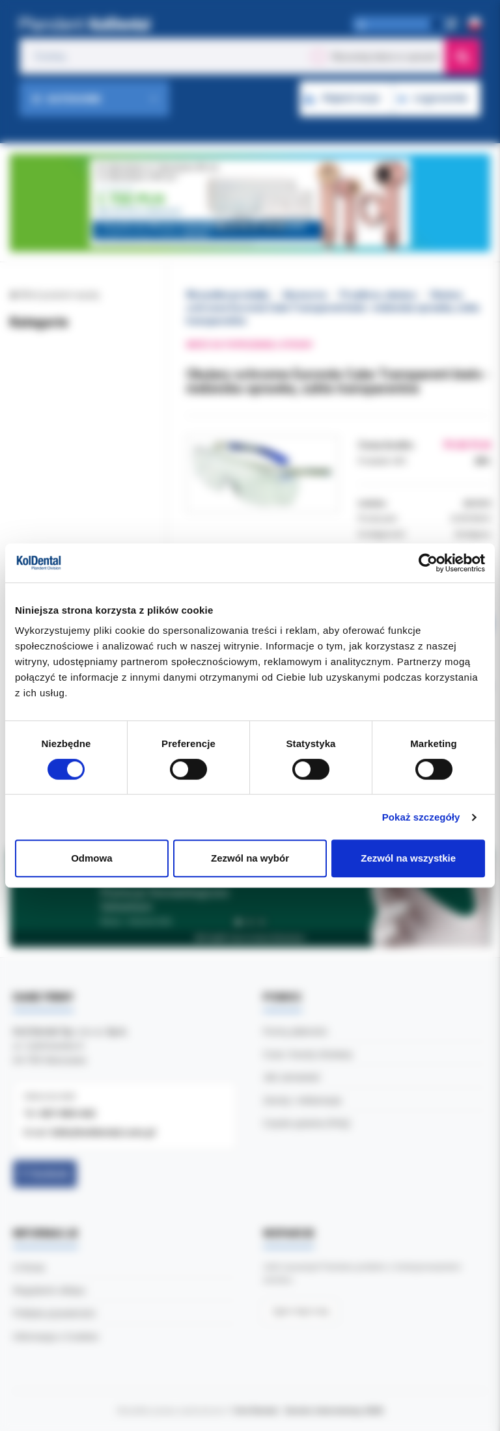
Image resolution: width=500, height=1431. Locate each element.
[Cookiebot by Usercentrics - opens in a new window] (428, 563)
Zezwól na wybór (250, 858)
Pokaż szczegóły (421, 817)
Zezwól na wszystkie (408, 858)
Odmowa (91, 858)
